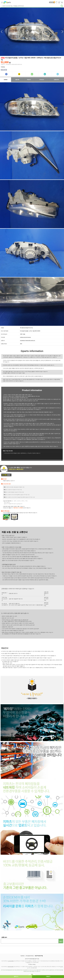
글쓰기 (60, 941)
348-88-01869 (11, 966)
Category (2, 2)
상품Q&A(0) (56, 79)
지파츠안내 (41, 79)
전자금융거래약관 (30, 955)
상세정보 (5, 79)
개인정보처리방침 (39, 955)
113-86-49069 (11, 960)
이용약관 (22, 955)
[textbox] (32, 6)
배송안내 (29, 79)
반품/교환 (17, 79)
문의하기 (28, 962)
